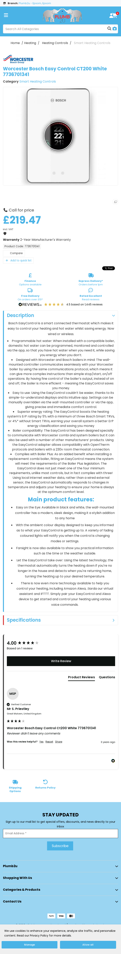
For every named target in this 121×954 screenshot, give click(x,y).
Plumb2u (10, 866)
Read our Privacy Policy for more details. (44, 935)
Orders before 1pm (91, 280)
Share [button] (58, 741)
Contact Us (12, 901)
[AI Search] (114, 29)
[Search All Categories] (60, 28)
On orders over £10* (30, 295)
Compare (14, 253)
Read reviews (91, 295)
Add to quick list (18, 260)
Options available (30, 280)
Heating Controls (55, 43)
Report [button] (49, 741)
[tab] (81, 678)
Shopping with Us (17, 878)
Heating (30, 43)
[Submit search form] (109, 29)
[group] (61, 643)
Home (15, 43)
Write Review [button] (61, 661)
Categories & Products (21, 889)
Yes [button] (41, 741)
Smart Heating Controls (92, 43)
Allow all (88, 945)
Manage (29, 945)
